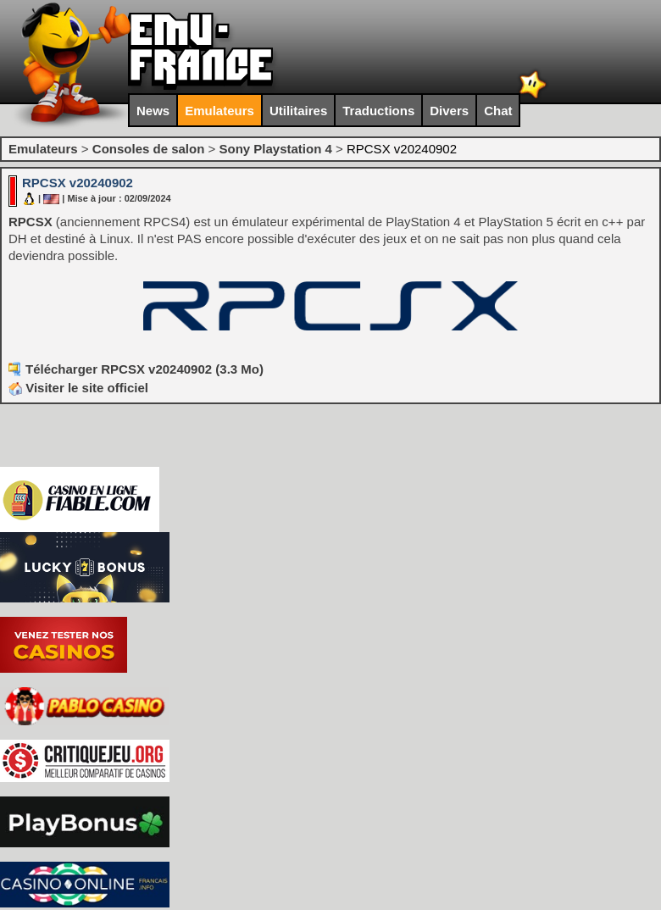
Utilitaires (298, 110)
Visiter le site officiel (78, 387)
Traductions (378, 110)
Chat (498, 110)
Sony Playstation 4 (275, 148)
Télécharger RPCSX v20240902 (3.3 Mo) (144, 369)
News (152, 110)
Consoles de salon (148, 148)
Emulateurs (219, 110)
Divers (449, 110)
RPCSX (30, 221)
